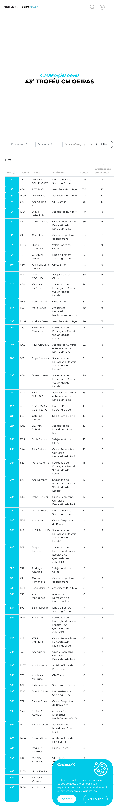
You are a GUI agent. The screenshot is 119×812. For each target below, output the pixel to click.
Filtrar (105, 144)
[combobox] (78, 144)
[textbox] (78, 144)
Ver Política (95, 799)
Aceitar (67, 799)
